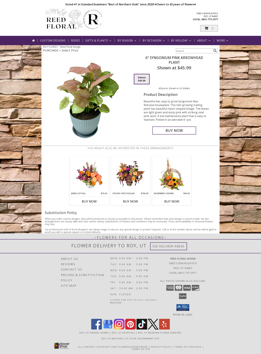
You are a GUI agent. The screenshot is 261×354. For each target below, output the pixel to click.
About (204, 40)
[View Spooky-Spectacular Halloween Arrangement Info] (130, 174)
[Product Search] (194, 50)
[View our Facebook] (96, 328)
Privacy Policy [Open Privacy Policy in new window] (161, 346)
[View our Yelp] (164, 328)
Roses (75, 40)
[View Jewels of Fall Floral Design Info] (89, 174)
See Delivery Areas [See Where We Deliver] (168, 246)
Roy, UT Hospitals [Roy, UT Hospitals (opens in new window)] (123, 332)
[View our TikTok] (141, 328)
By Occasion (153, 40)
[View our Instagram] (119, 328)
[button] (209, 28)
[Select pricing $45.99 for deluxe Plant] (141, 79)
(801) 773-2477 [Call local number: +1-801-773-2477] (209, 19)
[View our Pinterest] (130, 328)
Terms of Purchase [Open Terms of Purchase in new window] (188, 346)
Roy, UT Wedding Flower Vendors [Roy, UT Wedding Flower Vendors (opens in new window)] (160, 332)
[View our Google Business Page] (108, 328)
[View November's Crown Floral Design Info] (172, 174)
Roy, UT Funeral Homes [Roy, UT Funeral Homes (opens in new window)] (94, 332)
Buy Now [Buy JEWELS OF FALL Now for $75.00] (89, 201)
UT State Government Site (142, 338)
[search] (215, 50)
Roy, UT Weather (112, 338)
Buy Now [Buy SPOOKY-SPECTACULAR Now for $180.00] (130, 201)
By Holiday (181, 40)
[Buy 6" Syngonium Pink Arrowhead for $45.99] (174, 130)
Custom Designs (53, 40)
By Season (127, 40)
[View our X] (153, 328)
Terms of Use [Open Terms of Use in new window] (141, 348)
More (223, 40)
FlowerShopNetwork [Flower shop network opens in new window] (133, 346)
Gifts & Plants (98, 40)
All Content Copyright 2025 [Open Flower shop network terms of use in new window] (97, 346)
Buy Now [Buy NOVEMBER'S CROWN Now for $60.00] (171, 201)
